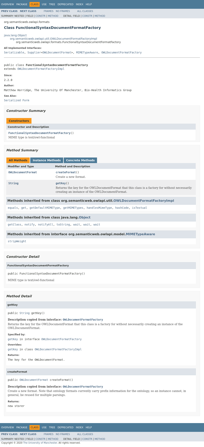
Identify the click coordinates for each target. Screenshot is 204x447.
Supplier (34, 52)
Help (89, 4)
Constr (40, 16)
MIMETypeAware (87, 52)
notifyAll (45, 224)
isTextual (139, 207)
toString (63, 224)
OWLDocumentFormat (57, 52)
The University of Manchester (40, 442)
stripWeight (17, 241)
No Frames (63, 11)
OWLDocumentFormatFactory (121, 52)
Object (85, 217)
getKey (61, 183)
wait (76, 224)
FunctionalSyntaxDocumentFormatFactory (39, 133)
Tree (52, 4)
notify (30, 224)
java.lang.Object (15, 35)
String (13, 183)
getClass (14, 224)
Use (44, 4)
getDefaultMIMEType (45, 207)
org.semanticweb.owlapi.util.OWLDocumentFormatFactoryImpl (53, 38)
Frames (49, 11)
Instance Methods (47, 160)
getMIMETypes (73, 207)
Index (79, 4)
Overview (7, 4)
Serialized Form (16, 100)
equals (13, 207)
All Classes (85, 11)
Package (21, 4)
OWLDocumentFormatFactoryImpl (40, 68)
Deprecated (66, 4)
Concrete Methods (80, 160)
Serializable (14, 52)
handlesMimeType (99, 207)
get (23, 207)
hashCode (121, 207)
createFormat (66, 172)
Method (53, 16)
